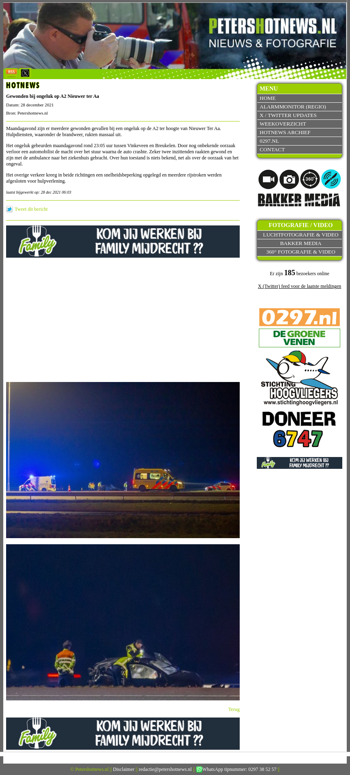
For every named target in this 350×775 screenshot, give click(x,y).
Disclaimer (124, 769)
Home (268, 98)
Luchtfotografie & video (300, 235)
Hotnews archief (285, 132)
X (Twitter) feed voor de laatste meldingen (299, 286)
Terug (234, 709)
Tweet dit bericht (31, 209)
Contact (272, 149)
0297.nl (269, 141)
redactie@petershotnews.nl (165, 769)
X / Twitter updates (288, 115)
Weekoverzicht (283, 124)
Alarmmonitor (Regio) (293, 107)
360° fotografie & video (300, 252)
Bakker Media (301, 243)
